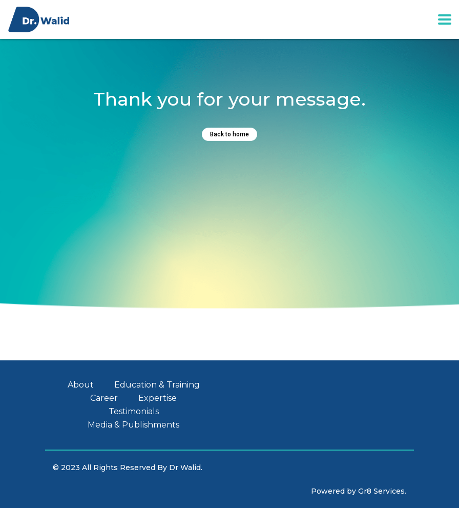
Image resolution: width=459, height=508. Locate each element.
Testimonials (134, 412)
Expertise (157, 398)
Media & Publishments (133, 425)
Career (104, 398)
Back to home (229, 134)
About (81, 385)
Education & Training (157, 385)
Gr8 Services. (382, 491)
